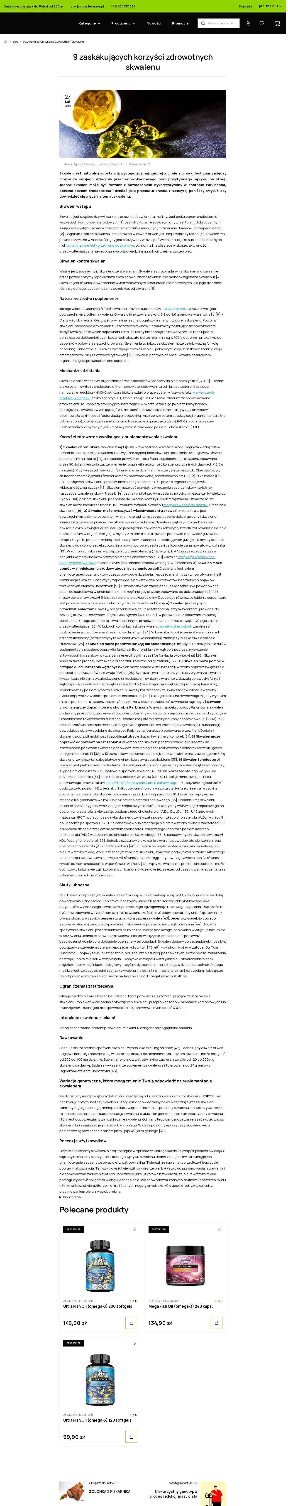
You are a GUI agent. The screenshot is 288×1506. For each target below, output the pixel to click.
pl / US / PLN (270, 6)
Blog (15, 41)
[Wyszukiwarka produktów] (219, 23)
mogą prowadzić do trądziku (185, 505)
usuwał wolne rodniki (174, 626)
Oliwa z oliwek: (175, 308)
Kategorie (87, 23)
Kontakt (245, 6)
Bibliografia (72, 1197)
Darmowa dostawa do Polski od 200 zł (34, 6)
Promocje (180, 23)
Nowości (154, 23)
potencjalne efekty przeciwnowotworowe (100, 245)
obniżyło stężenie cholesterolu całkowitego (141, 782)
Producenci (121, 23)
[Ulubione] (134, 1229)
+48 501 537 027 (123, 6)
